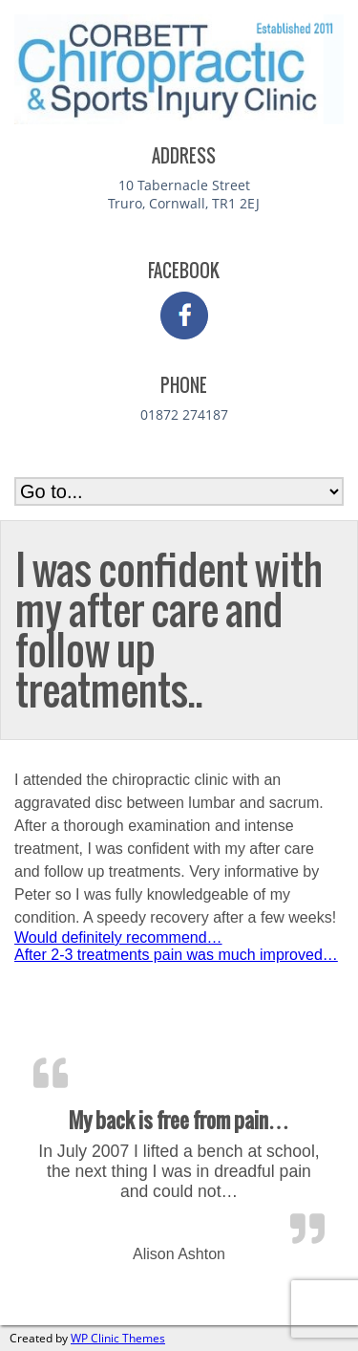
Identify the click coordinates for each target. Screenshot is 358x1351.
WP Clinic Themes (118, 1338)
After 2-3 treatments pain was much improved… (176, 955)
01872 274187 (184, 414)
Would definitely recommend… (118, 937)
